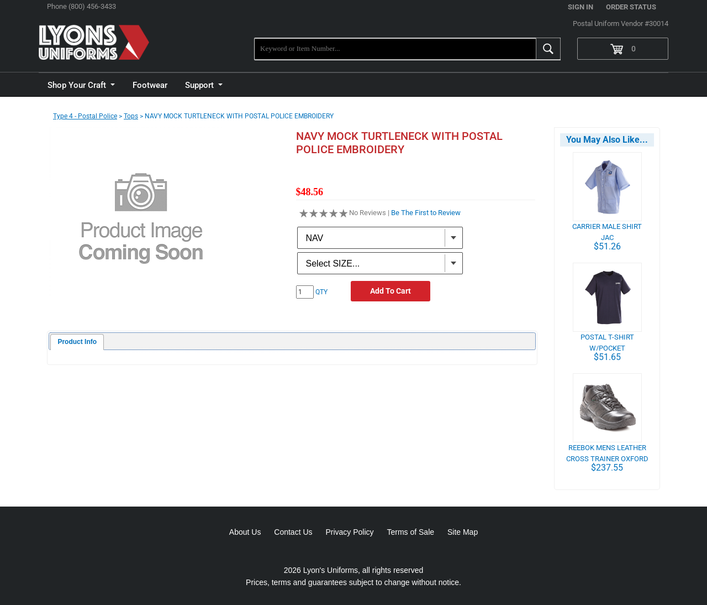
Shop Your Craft (78, 85)
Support (200, 85)
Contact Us (293, 532)
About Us (245, 532)
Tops (131, 116)
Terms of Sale (410, 532)
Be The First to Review (426, 212)
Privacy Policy (349, 532)
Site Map (462, 532)
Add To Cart (390, 290)
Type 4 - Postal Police (85, 116)
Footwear (150, 85)
